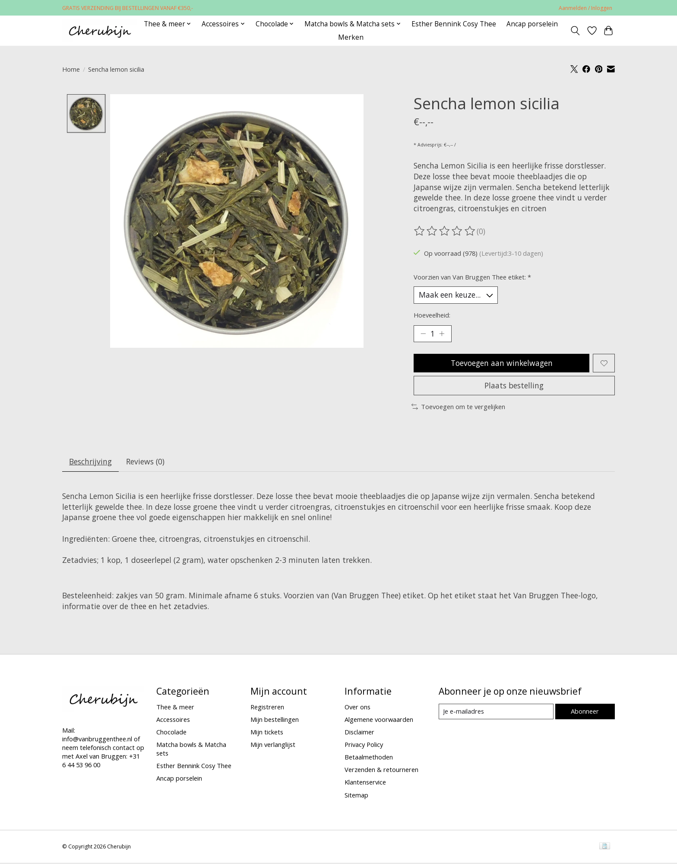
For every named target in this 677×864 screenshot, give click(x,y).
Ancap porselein (532, 24)
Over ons (357, 707)
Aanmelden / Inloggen (585, 8)
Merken (351, 37)
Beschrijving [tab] (91, 462)
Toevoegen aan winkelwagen (501, 363)
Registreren (267, 707)
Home (71, 69)
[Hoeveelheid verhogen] (442, 334)
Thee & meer (175, 707)
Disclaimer (359, 732)
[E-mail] (496, 712)
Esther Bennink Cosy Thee (453, 24)
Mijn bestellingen (274, 720)
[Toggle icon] (575, 30)
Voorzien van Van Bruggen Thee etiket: (472, 277)
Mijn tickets (266, 732)
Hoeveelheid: (432, 315)
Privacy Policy (364, 745)
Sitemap (356, 795)
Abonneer (585, 712)
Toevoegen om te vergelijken (458, 407)
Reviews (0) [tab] (146, 462)
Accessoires (173, 720)
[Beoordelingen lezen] (445, 231)
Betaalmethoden (369, 758)
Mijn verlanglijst (272, 745)
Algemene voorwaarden (379, 720)
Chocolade (171, 732)
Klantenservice (365, 783)
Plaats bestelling (514, 386)
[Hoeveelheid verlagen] (423, 334)
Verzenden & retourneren (381, 770)
